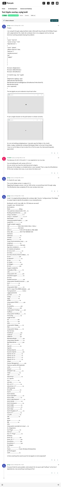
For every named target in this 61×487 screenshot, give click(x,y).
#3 (58, 177)
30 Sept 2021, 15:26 (19, 464)
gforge (8, 25)
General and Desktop (13, 15)
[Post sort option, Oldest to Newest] (8, 20)
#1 (58, 25)
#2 (58, 157)
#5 (58, 464)
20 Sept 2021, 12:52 (19, 25)
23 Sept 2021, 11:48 (19, 196)
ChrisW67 (9, 157)
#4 (58, 196)
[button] (2, 484)
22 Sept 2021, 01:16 (20, 157)
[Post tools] (57, 153)
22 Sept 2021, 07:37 (19, 177)
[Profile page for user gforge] (4, 26)
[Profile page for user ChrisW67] (4, 159)
